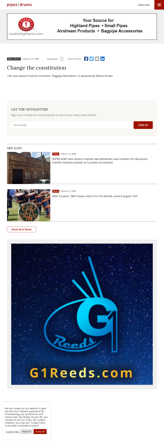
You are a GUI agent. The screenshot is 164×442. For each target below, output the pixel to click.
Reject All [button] (26, 431)
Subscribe (144, 4)
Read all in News (22, 229)
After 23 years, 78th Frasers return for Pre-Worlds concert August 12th (94, 196)
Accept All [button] (40, 431)
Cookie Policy (13, 431)
